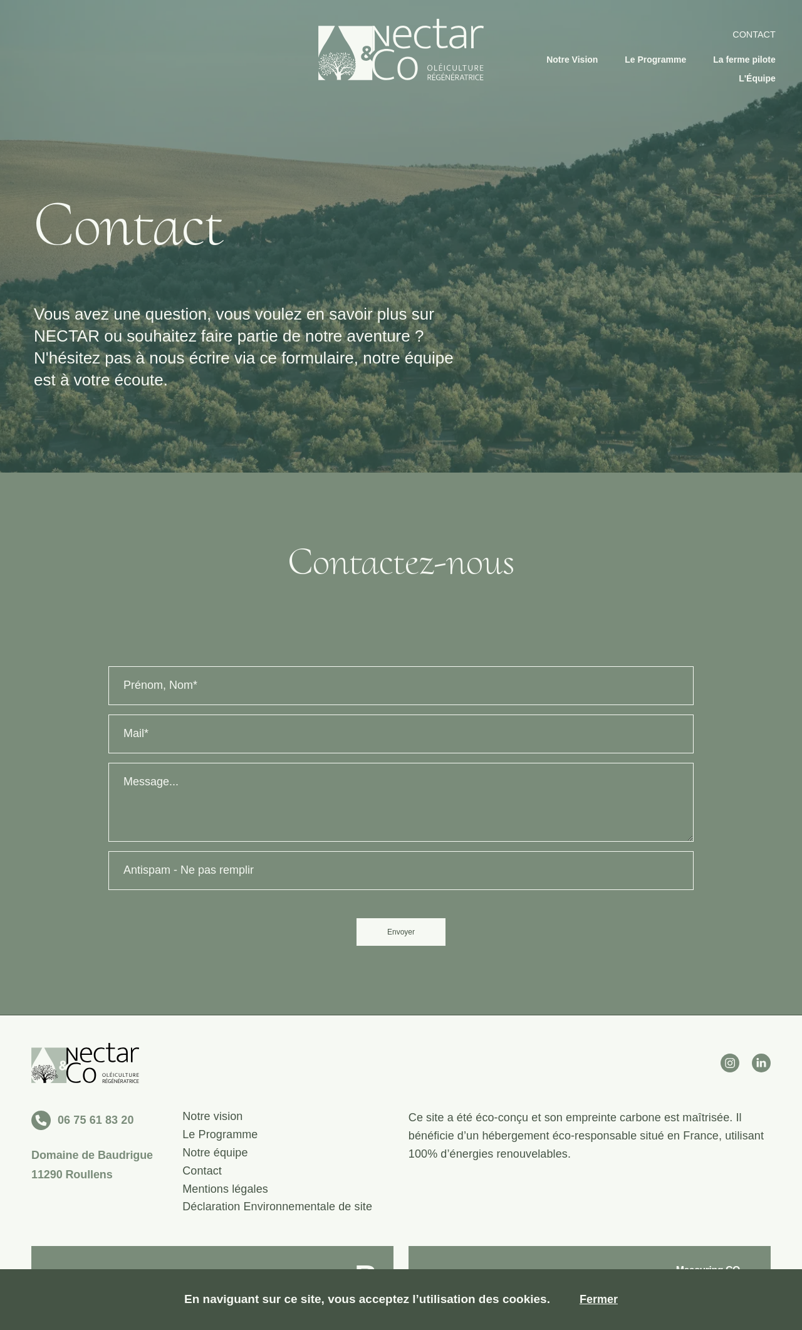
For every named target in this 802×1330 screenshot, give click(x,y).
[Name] (401, 685)
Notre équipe (214, 1153)
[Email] (401, 734)
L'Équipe (757, 78)
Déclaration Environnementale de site (277, 1207)
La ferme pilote (744, 60)
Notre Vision (572, 60)
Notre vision (212, 1117)
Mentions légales (225, 1189)
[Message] (401, 802)
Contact (753, 34)
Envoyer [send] (401, 932)
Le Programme (655, 60)
